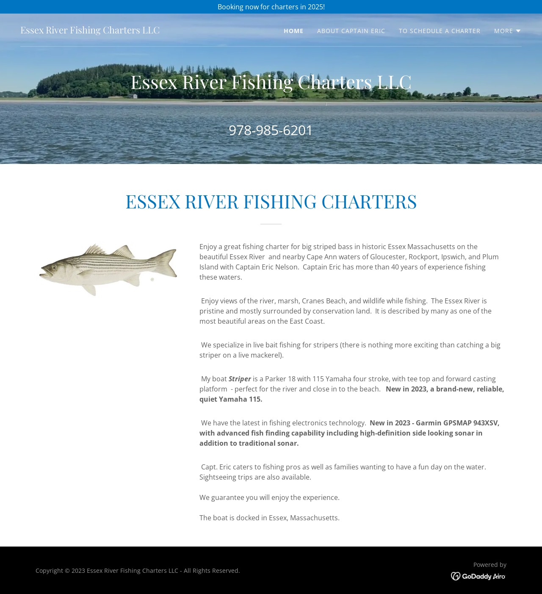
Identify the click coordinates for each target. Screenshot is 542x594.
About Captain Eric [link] (351, 31)
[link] (90, 31)
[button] (508, 31)
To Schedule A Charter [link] (440, 31)
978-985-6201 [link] (271, 130)
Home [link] (294, 31)
